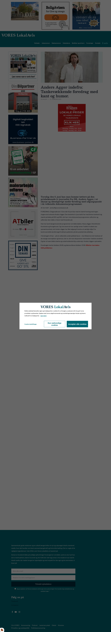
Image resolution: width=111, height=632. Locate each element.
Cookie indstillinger (30, 324)
